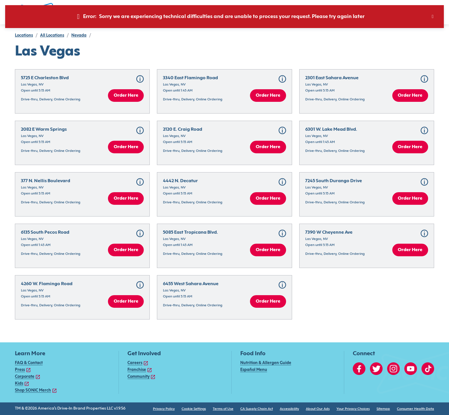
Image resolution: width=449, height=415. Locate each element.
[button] (140, 79)
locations (24, 35)
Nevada (78, 35)
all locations (52, 35)
